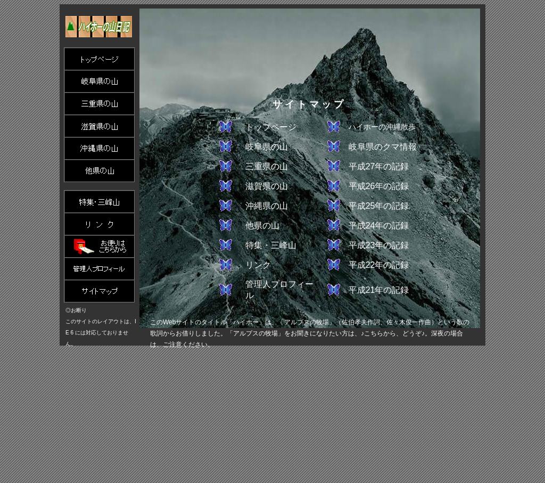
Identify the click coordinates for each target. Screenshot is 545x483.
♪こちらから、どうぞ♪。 (396, 333)
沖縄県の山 (266, 205)
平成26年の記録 (379, 186)
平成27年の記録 (379, 166)
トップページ (270, 127)
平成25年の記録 (379, 205)
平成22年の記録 (379, 264)
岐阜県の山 (266, 146)
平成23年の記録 (379, 245)
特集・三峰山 (270, 245)
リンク (258, 264)
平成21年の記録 (379, 289)
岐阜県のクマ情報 (383, 146)
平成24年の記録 (379, 225)
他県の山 (262, 225)
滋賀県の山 (266, 186)
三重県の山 (266, 166)
